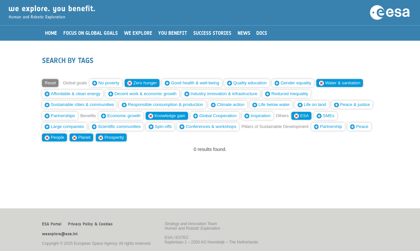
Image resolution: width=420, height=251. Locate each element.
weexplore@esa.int (60, 234)
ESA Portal (51, 224)
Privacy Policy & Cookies (90, 224)
